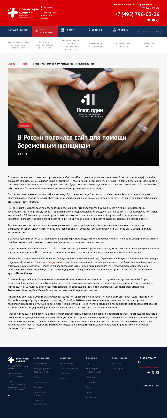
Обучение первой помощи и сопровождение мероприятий (70, 44)
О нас (88, 363)
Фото (88, 386)
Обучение (65, 373)
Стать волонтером (69, 368)
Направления (40, 363)
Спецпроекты (40, 381)
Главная (11, 63)
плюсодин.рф (48, 262)
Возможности (66, 363)
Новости (24, 63)
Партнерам (117, 368)
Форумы (38, 386)
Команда (90, 376)
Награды (90, 381)
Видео (89, 392)
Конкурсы (64, 378)
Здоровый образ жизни (149, 44)
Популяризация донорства (122, 44)
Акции (37, 376)
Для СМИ (116, 363)
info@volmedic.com (149, 367)
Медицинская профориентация (97, 44)
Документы (91, 397)
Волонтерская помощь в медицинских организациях (18, 45)
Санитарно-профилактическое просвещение (44, 45)
